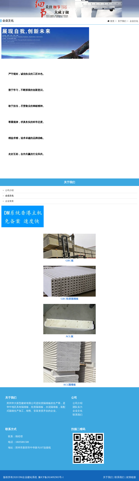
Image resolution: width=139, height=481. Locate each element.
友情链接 (131, 477)
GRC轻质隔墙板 (69, 298)
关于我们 (122, 21)
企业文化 (134, 21)
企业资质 (9, 201)
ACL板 (69, 336)
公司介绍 (9, 190)
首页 (112, 21)
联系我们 (77, 414)
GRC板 (69, 260)
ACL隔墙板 (69, 384)
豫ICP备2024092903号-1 (51, 477)
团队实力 (77, 407)
